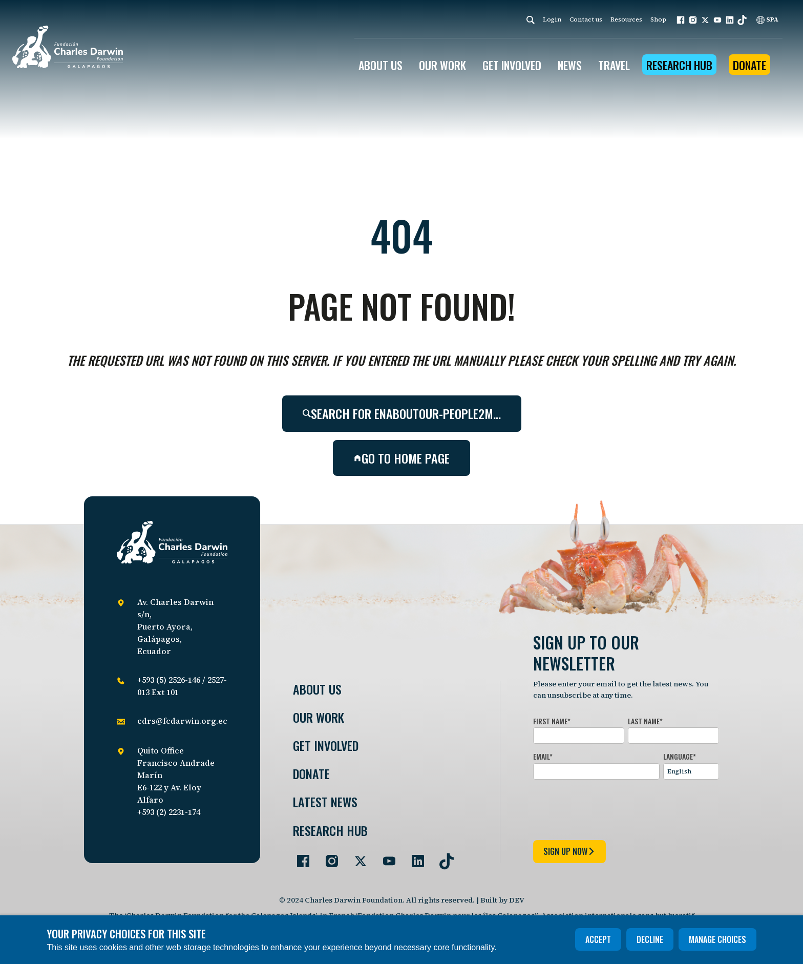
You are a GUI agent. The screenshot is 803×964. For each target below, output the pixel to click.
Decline (650, 939)
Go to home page (401, 458)
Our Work (318, 717)
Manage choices (717, 939)
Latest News (325, 802)
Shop (658, 19)
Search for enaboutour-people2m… (402, 413)
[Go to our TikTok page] (442, 857)
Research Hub (679, 65)
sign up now (569, 851)
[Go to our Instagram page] (328, 857)
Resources (626, 19)
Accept (598, 939)
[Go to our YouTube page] (385, 857)
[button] (680, 20)
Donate (749, 65)
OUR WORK (442, 65)
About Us (317, 689)
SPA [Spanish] (767, 19)
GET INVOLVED (511, 65)
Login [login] (552, 19)
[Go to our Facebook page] (299, 857)
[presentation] (611, 808)
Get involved (325, 745)
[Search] (530, 20)
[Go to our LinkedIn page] (414, 857)
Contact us (585, 19)
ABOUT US (380, 65)
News (570, 65)
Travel (614, 65)
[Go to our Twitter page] (356, 857)
